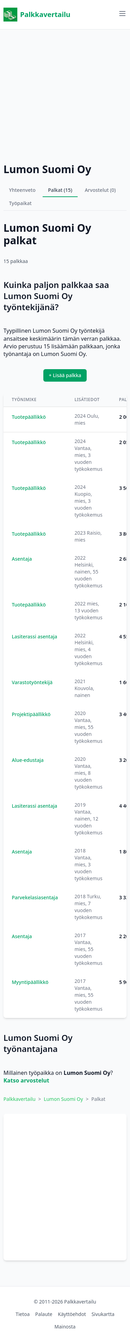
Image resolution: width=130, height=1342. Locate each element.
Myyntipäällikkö (30, 982)
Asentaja (22, 558)
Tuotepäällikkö (29, 417)
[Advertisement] (65, 94)
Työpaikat (20, 203)
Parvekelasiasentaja (35, 897)
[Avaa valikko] (122, 13)
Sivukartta (103, 1314)
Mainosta (65, 1326)
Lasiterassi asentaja (34, 636)
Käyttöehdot (72, 1314)
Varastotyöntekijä (32, 682)
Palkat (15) (60, 190)
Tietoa (23, 1314)
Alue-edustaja (28, 760)
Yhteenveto (22, 190)
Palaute (43, 1314)
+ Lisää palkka (65, 375)
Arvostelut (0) (100, 190)
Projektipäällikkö (31, 714)
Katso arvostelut (26, 1080)
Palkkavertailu (36, 15)
